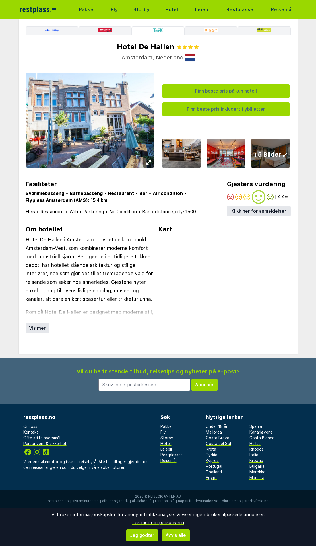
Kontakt (30, 432)
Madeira (256, 477)
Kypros (212, 460)
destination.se (206, 501)
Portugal (214, 466)
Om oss (30, 426)
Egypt (211, 477)
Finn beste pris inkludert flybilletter (226, 109)
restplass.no (58, 501)
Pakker (87, 9)
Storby (141, 9)
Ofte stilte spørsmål (41, 438)
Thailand (214, 472)
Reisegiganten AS (164, 496)
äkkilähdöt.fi (142, 501)
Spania (255, 426)
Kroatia (256, 460)
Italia (253, 455)
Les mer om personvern (158, 522)
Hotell (172, 9)
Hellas (255, 443)
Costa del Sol (218, 443)
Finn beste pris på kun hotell (226, 91)
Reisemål (282, 9)
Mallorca (214, 432)
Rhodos (256, 449)
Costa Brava (217, 438)
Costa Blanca (261, 438)
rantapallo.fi (165, 501)
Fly (114, 9)
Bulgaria (257, 466)
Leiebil (203, 9)
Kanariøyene (261, 432)
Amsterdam (136, 57)
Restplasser (241, 9)
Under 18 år (217, 426)
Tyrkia (211, 455)
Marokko (257, 472)
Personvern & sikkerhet (45, 443)
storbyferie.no (256, 501)
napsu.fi (184, 501)
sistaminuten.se (85, 501)
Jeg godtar (142, 535)
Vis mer (37, 328)
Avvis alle (176, 535)
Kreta (211, 449)
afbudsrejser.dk (115, 501)
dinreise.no (231, 501)
